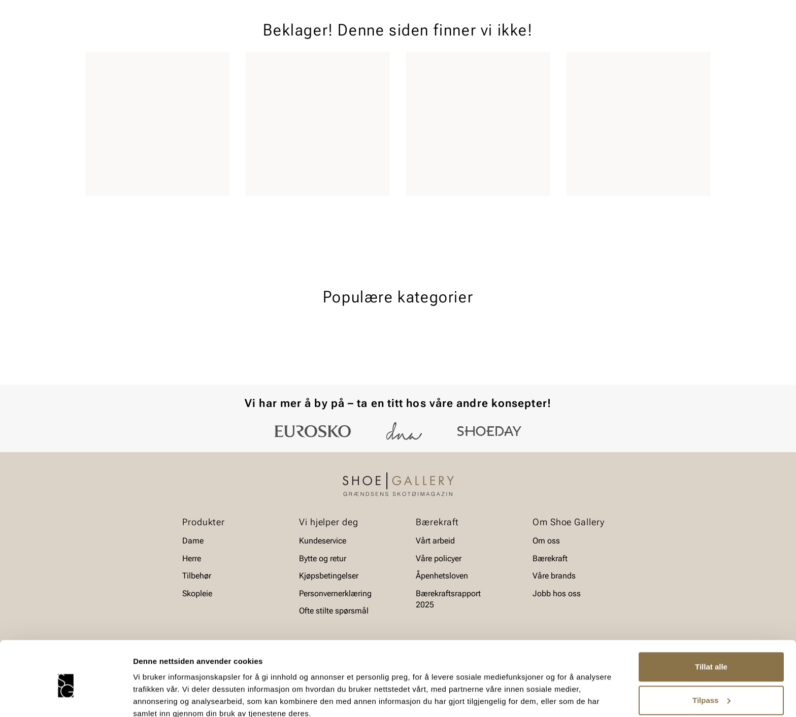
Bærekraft (550, 558)
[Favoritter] (652, 37)
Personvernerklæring (335, 593)
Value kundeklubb (676, 66)
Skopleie (265, 66)
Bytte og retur (322, 558)
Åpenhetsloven (442, 576)
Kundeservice (322, 540)
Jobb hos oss (557, 593)
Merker (614, 66)
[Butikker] (576, 37)
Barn (165, 66)
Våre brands (554, 576)
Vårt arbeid (435, 540)
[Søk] (478, 36)
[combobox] (362, 36)
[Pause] (702, 8)
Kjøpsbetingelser (328, 576)
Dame (95, 66)
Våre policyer (438, 558)
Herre (130, 66)
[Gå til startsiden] (130, 36)
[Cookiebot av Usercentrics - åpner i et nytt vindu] (65, 697)
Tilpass (711, 655)
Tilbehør (196, 576)
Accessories (211, 66)
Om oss (546, 540)
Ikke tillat (711, 689)
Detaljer (147, 697)
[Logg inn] (612, 37)
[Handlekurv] (694, 37)
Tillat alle (711, 622)
